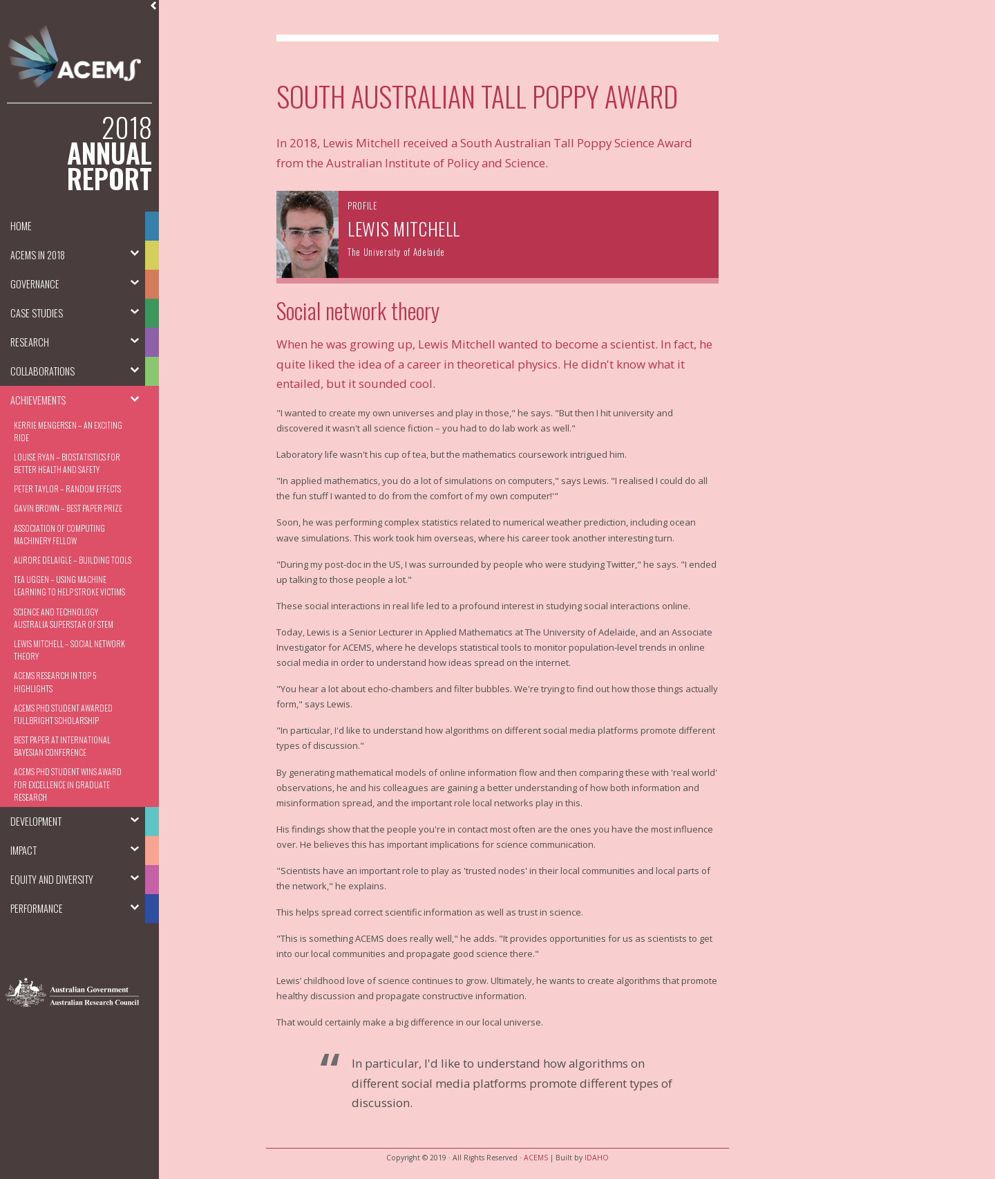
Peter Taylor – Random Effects (67, 488)
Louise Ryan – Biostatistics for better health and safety (67, 463)
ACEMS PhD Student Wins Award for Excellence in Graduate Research (68, 783)
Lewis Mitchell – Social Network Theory (69, 650)
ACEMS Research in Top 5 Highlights (55, 681)
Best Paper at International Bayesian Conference (62, 746)
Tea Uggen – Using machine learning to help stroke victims (69, 585)
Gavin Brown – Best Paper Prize (68, 508)
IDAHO (597, 1157)
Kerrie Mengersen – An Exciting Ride (68, 431)
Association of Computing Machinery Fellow (59, 534)
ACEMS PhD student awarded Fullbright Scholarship (63, 714)
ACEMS (536, 1157)
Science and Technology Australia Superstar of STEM (63, 618)
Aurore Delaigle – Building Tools (72, 560)
